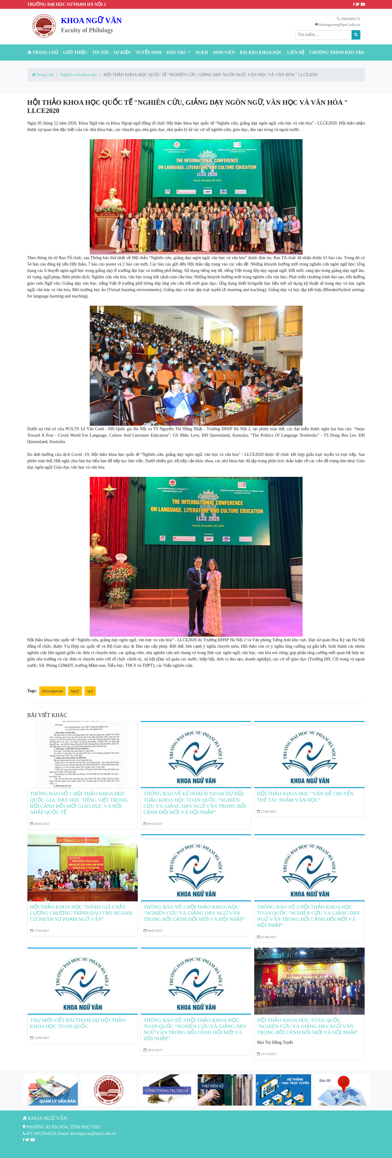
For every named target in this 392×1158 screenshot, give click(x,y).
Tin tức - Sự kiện (111, 52)
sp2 (90, 691)
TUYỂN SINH (148, 52)
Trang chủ (43, 52)
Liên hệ (295, 52)
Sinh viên (224, 52)
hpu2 (75, 691)
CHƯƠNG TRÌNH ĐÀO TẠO (336, 52)
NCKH (201, 52)
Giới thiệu (75, 52)
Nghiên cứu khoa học (78, 74)
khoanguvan (52, 691)
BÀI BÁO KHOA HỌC (261, 52)
